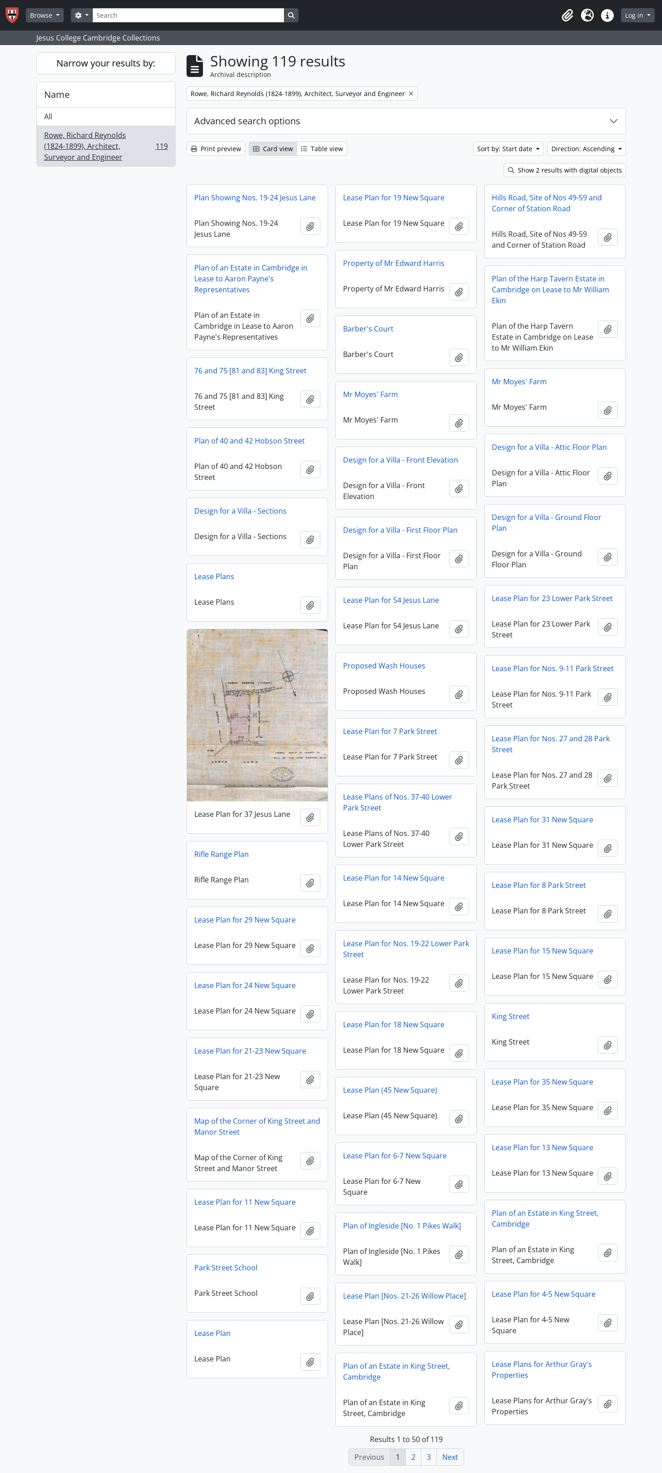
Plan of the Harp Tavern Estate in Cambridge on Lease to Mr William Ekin (550, 290)
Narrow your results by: (105, 63)
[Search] (188, 15)
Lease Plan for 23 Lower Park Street (552, 598)
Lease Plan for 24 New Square (245, 985)
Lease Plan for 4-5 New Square (544, 1294)
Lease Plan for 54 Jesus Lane (391, 600)
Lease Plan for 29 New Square (245, 920)
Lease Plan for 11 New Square (245, 1202)
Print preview (216, 148)
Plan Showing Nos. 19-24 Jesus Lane (255, 198)
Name (57, 94)
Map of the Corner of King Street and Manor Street (257, 1126)
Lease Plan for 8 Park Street (539, 885)
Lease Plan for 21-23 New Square (250, 1051)
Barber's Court (368, 329)
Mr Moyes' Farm (519, 382)
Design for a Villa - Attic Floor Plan (549, 447)
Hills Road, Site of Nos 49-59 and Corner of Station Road (547, 203)
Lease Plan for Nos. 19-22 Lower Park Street (406, 948)
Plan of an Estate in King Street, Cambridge (545, 1218)
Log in (635, 15)
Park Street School (226, 1268)
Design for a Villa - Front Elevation (400, 460)
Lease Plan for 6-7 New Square (395, 1156)
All (48, 117)
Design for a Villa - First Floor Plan (400, 530)
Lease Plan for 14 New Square (394, 878)
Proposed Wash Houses (384, 666)
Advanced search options (247, 121)
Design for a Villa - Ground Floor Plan (546, 522)
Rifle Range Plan (221, 854)
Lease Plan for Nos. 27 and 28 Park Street (551, 744)
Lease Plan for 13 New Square (542, 1147)
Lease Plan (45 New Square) (390, 1090)
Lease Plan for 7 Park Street (390, 731)
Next (450, 1457)
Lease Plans (214, 576)
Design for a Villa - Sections (240, 511)
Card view (273, 148)
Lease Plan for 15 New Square (542, 951)
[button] (567, 15)
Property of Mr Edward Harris (394, 263)
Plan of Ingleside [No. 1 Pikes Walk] (402, 1226)
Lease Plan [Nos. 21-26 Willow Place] (404, 1296)
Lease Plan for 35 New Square (542, 1082)
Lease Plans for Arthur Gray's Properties (542, 1369)
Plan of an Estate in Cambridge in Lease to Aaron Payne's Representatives (251, 279)
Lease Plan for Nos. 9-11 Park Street (553, 668)
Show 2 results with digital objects (565, 170)
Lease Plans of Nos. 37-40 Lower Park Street (397, 802)
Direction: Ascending (584, 148)
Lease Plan (212, 1333)
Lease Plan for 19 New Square (394, 198)
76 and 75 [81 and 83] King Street (250, 371)
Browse (42, 15)
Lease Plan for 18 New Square (394, 1024)
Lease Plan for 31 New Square (542, 820)
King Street (511, 1016)
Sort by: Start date (505, 148)
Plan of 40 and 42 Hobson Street (249, 441)
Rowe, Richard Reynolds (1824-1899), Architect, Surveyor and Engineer (106, 146)
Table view (322, 148)
